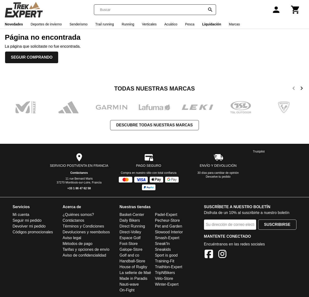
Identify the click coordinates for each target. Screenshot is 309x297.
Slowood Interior (169, 232)
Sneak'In (162, 244)
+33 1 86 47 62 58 (79, 188)
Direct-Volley (130, 232)
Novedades (14, 24)
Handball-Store (132, 261)
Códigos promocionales (33, 232)
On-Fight (126, 290)
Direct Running (132, 226)
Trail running (104, 24)
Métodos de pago (77, 244)
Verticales (149, 24)
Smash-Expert (167, 238)
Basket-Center (131, 215)
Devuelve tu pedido (218, 176)
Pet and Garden (168, 226)
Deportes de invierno (46, 24)
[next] (301, 89)
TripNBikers (165, 273)
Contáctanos (79, 173)
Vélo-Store (164, 278)
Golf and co (129, 255)
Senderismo (79, 24)
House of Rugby (133, 267)
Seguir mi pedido (27, 220)
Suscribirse (277, 224)
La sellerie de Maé (135, 273)
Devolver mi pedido (29, 226)
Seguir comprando (31, 57)
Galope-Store (130, 249)
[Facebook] (209, 254)
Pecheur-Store (167, 220)
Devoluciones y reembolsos (86, 232)
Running (128, 24)
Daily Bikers (129, 220)
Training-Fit (164, 261)
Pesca (189, 24)
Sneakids (163, 249)
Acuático (170, 24)
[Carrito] (295, 10)
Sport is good (166, 255)
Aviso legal (72, 238)
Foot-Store (128, 244)
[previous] (293, 89)
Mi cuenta (21, 215)
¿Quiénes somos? (78, 215)
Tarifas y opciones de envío (86, 249)
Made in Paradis (133, 278)
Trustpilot (259, 151)
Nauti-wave (129, 284)
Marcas (234, 24)
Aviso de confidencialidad (84, 255)
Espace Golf (129, 238)
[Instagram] (222, 254)
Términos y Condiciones (83, 226)
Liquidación (211, 24)
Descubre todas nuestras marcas (154, 125)
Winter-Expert (167, 284)
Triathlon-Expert (168, 267)
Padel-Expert (166, 215)
